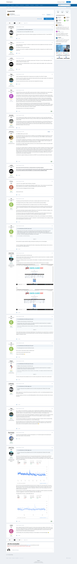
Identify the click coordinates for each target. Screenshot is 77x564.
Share (43, 14)
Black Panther (11, 432)
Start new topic (39, 18)
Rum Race (32, 5)
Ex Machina (11, 26)
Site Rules (36, 5)
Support (41, 5)
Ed (11, 198)
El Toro (11, 181)
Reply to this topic (49, 18)
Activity (12, 5)
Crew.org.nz (9, 2)
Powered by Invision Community (38, 562)
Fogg (11, 42)
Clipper (11, 361)
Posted (20, 26)
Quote (19, 38)
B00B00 (59, 37)
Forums (8, 5)
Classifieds (27, 5)
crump (11, 525)
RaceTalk (18, 15)
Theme (38, 560)
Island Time (11, 253)
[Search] (63, 5)
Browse (17, 5)
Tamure (28, 228)
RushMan (29, 29)
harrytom (11, 115)
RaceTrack (22, 5)
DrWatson (13, 14)
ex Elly (11, 58)
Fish (11, 90)
